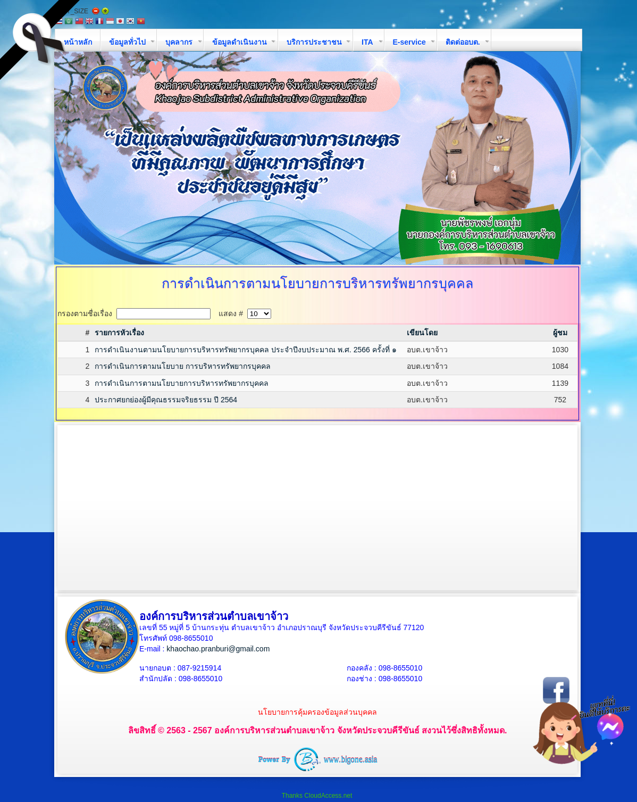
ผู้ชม (560, 332)
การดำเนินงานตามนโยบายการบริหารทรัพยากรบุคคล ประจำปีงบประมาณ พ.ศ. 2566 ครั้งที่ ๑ (245, 349)
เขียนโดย (422, 332)
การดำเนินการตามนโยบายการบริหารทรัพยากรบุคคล (182, 383)
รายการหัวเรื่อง (119, 332)
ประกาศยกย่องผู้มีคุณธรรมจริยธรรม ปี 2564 (166, 399)
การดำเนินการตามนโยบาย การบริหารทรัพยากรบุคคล (183, 366)
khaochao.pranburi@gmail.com (218, 648)
